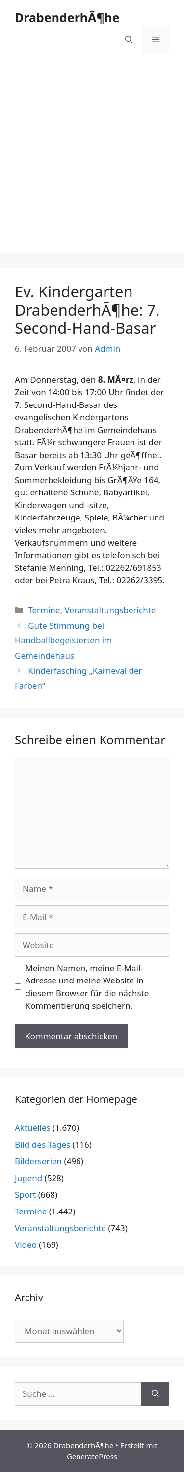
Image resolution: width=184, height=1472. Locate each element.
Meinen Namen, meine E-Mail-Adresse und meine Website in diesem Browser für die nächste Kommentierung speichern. (87, 986)
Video (26, 1244)
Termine (44, 610)
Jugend (28, 1177)
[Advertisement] (92, 161)
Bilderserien (38, 1161)
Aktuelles (33, 1127)
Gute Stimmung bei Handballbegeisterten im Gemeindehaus (63, 640)
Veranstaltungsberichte (110, 610)
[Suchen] (155, 1394)
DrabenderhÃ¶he (67, 17)
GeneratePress (92, 1456)
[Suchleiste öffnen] (128, 39)
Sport (25, 1194)
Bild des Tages (42, 1144)
